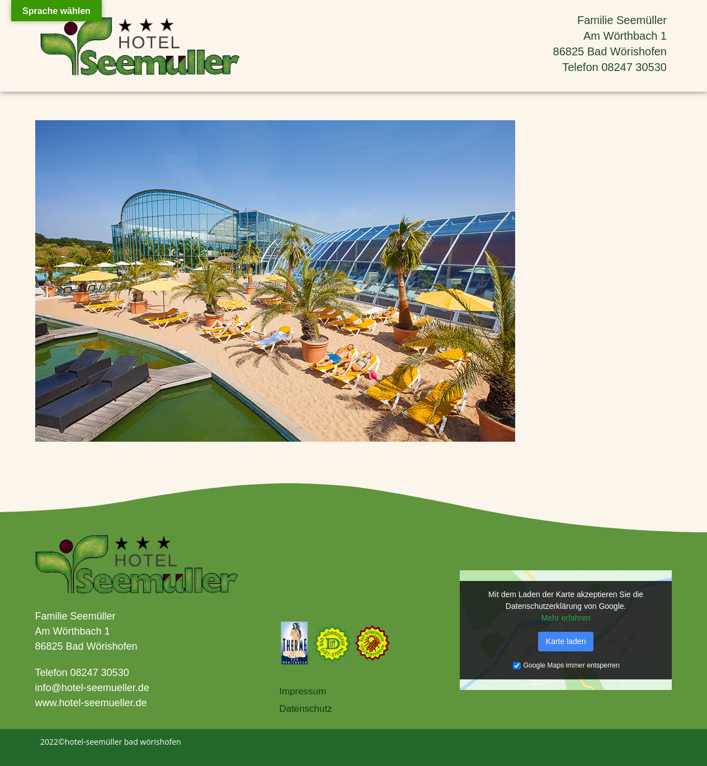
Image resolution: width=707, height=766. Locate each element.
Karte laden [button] (566, 641)
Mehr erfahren (566, 617)
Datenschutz (305, 708)
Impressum (302, 691)
